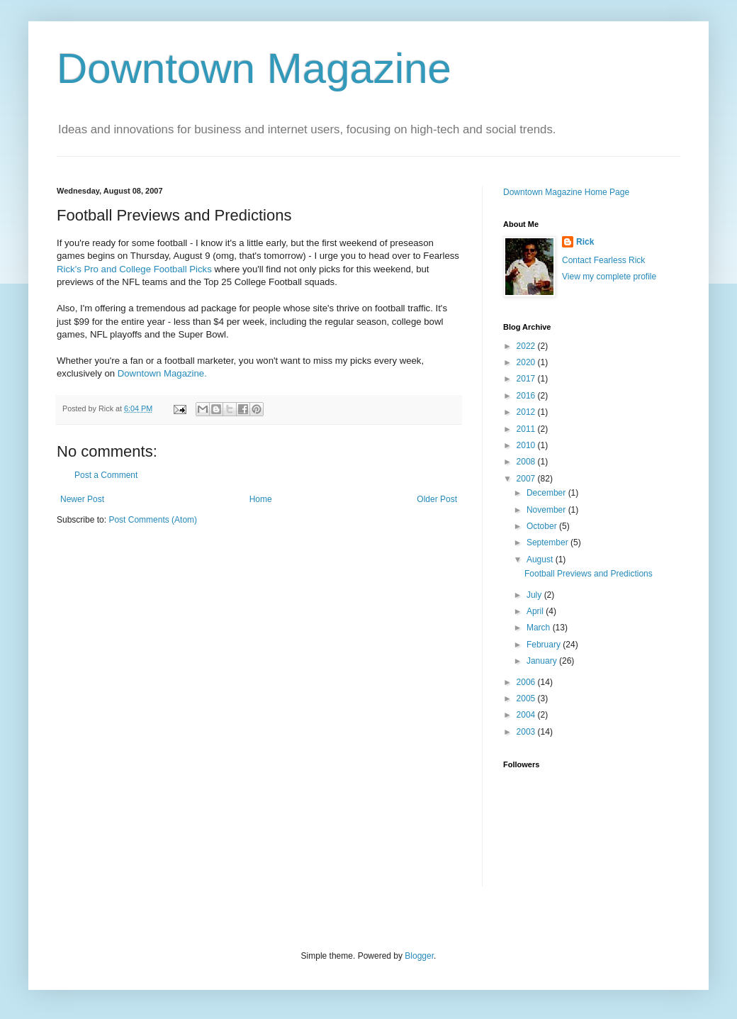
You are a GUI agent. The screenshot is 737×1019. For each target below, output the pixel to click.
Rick (585, 242)
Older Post (437, 499)
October (543, 526)
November (547, 510)
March (540, 628)
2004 (527, 715)
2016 (527, 396)
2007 (527, 479)
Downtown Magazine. (162, 373)
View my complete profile (609, 277)
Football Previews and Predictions (588, 574)
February (545, 645)
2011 (527, 429)
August (541, 559)
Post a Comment (105, 475)
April (536, 611)
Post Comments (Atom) (152, 520)
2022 (527, 346)
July (535, 595)
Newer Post (82, 499)
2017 (527, 379)
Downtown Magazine (254, 68)
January (543, 661)
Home (260, 499)
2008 (527, 462)
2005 (527, 698)
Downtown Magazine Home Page (566, 192)
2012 (527, 412)
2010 (527, 445)
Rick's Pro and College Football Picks (134, 269)
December (547, 493)
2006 (527, 682)
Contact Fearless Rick (603, 260)
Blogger (419, 956)
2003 (527, 732)
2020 (527, 362)
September (548, 542)
